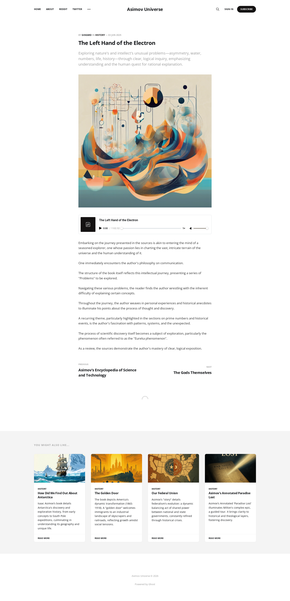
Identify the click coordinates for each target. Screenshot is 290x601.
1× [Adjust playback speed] (184, 228)
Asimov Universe (145, 9)
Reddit (63, 9)
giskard (87, 35)
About (50, 9)
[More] (89, 9)
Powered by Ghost (145, 584)
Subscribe (246, 9)
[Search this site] (217, 9)
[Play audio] (100, 228)
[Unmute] (191, 228)
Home (37, 9)
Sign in (229, 9)
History (100, 35)
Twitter (77, 9)
